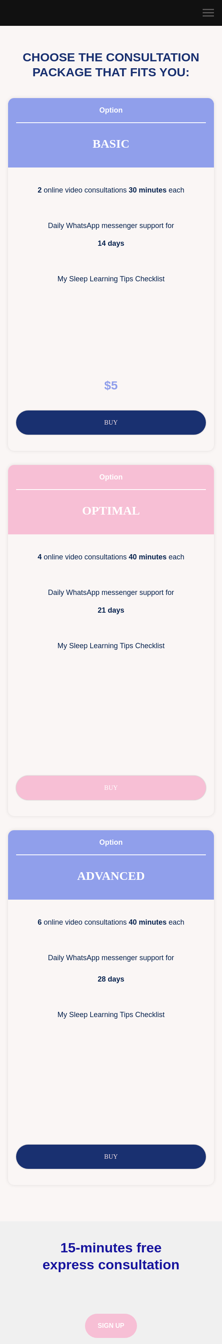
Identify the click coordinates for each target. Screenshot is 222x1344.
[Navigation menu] (208, 13)
